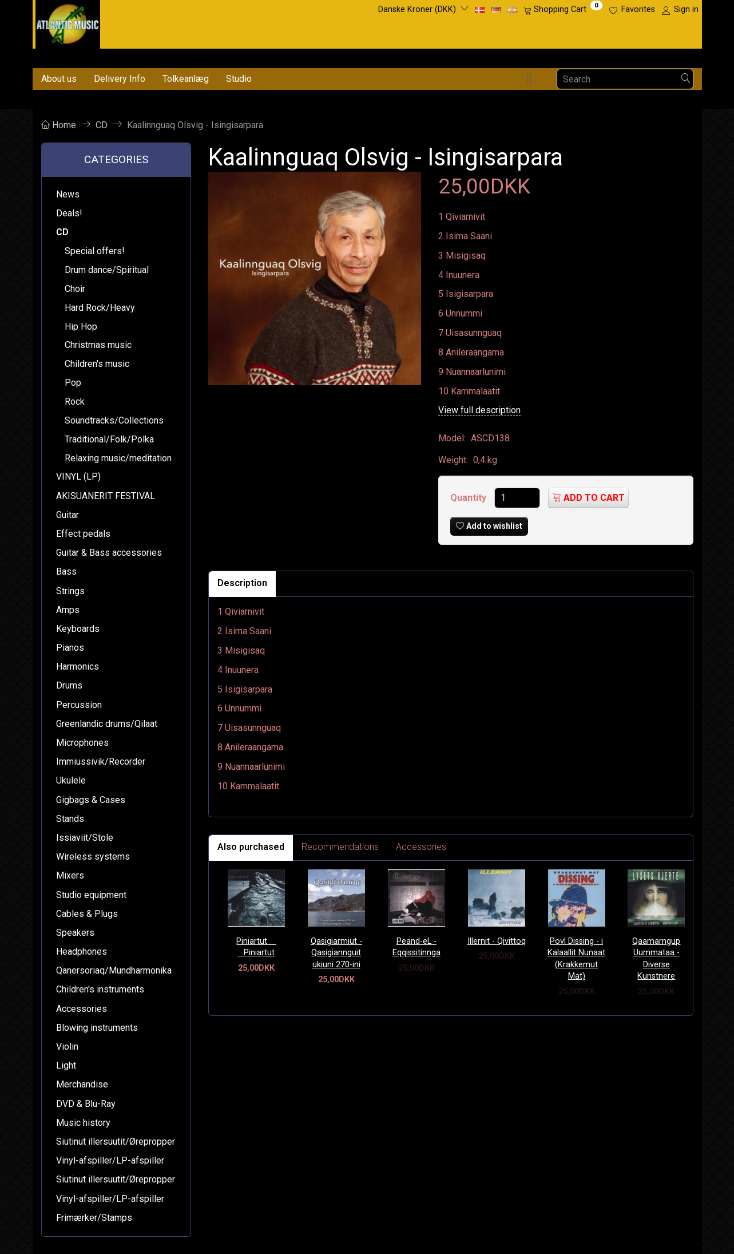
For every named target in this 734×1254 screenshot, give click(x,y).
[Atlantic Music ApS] (67, 22)
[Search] (686, 79)
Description (242, 582)
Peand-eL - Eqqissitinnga (416, 947)
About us (59, 78)
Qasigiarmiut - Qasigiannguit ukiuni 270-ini (336, 953)
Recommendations (340, 846)
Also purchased (250, 846)
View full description (479, 410)
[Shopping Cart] (563, 9)
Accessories (421, 846)
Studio (239, 78)
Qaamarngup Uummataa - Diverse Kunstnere (656, 959)
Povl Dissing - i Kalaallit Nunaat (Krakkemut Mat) (576, 959)
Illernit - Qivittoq (496, 941)
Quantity (469, 497)
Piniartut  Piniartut (256, 947)
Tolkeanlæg (185, 78)
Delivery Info (119, 78)
